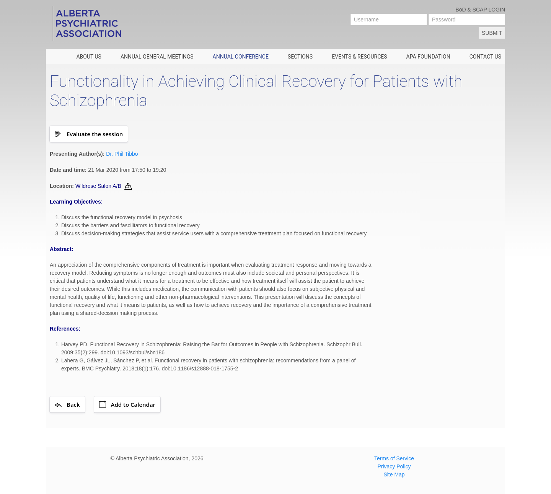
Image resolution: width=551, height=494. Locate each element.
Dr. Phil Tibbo (122, 154)
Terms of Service (394, 458)
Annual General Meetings (157, 57)
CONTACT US (485, 57)
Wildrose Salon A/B (98, 186)
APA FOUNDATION (428, 57)
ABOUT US (88, 57)
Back (67, 404)
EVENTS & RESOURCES (359, 57)
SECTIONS (300, 57)
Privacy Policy (394, 466)
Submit (492, 33)
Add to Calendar (127, 404)
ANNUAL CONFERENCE (241, 57)
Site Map (393, 474)
